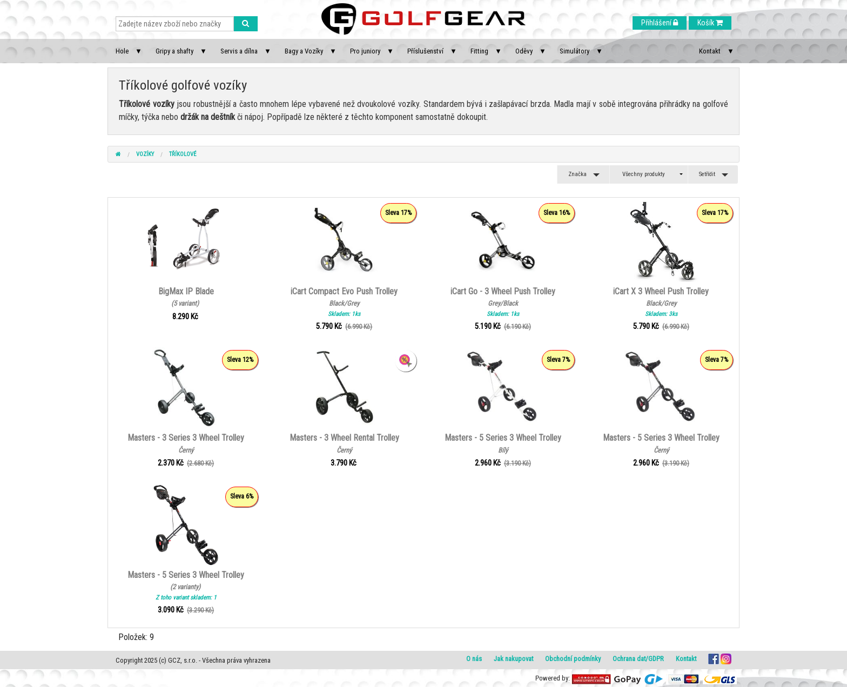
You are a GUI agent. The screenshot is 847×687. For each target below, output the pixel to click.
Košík (710, 23)
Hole (122, 51)
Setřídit (707, 174)
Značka (577, 174)
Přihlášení (659, 23)
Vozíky (145, 154)
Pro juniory (365, 51)
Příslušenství (425, 51)
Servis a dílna (239, 51)
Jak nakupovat (513, 659)
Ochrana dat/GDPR (638, 659)
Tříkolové (183, 154)
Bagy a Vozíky (304, 51)
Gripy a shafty (174, 51)
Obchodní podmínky (573, 659)
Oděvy (524, 51)
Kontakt (710, 51)
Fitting (479, 51)
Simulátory (574, 51)
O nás (474, 659)
